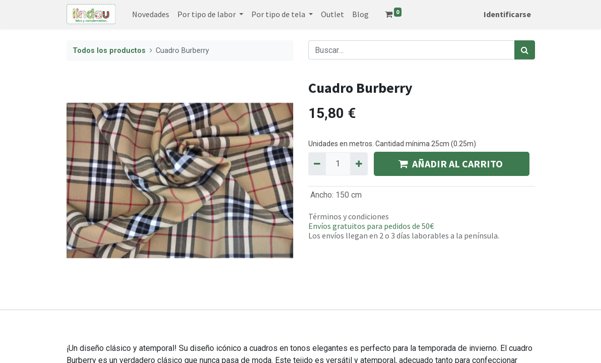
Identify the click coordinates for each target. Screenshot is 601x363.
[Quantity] (338, 163)
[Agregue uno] (359, 163)
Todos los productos (109, 50)
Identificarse (507, 14)
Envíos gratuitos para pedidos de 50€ (371, 226)
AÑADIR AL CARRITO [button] (451, 163)
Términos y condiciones (348, 216)
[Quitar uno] (317, 163)
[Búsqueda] (524, 49)
